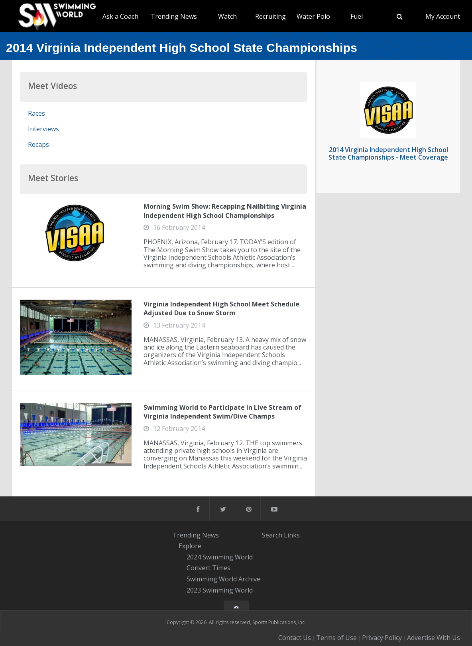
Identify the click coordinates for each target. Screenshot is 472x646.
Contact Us (294, 637)
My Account (442, 16)
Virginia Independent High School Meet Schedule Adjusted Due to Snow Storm (221, 308)
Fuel (356, 16)
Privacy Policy (382, 637)
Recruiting (270, 16)
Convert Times (208, 568)
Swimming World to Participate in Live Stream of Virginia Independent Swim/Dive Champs (222, 412)
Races (36, 113)
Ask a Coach (120, 16)
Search (272, 534)
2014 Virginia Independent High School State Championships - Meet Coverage (388, 153)
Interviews (43, 128)
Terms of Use (336, 637)
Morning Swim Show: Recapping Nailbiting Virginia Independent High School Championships (225, 210)
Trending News (174, 16)
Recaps (38, 144)
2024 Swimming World (220, 557)
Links (292, 534)
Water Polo (313, 16)
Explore (190, 545)
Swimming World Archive (223, 579)
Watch (227, 16)
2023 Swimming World (220, 590)
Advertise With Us (433, 637)
